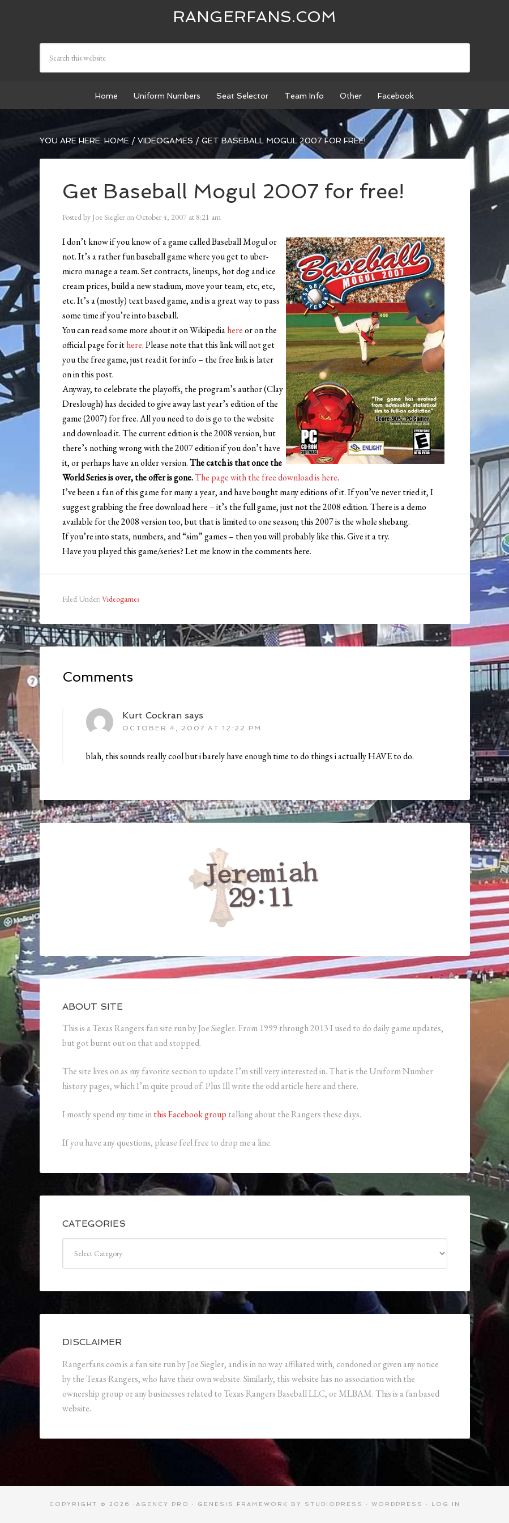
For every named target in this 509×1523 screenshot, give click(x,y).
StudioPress (334, 1504)
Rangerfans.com (254, 16)
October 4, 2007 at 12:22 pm (192, 728)
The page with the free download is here (266, 477)
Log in (445, 1504)
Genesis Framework (243, 1504)
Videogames (120, 599)
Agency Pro (162, 1504)
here (235, 330)
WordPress (397, 1504)
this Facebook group (189, 1114)
